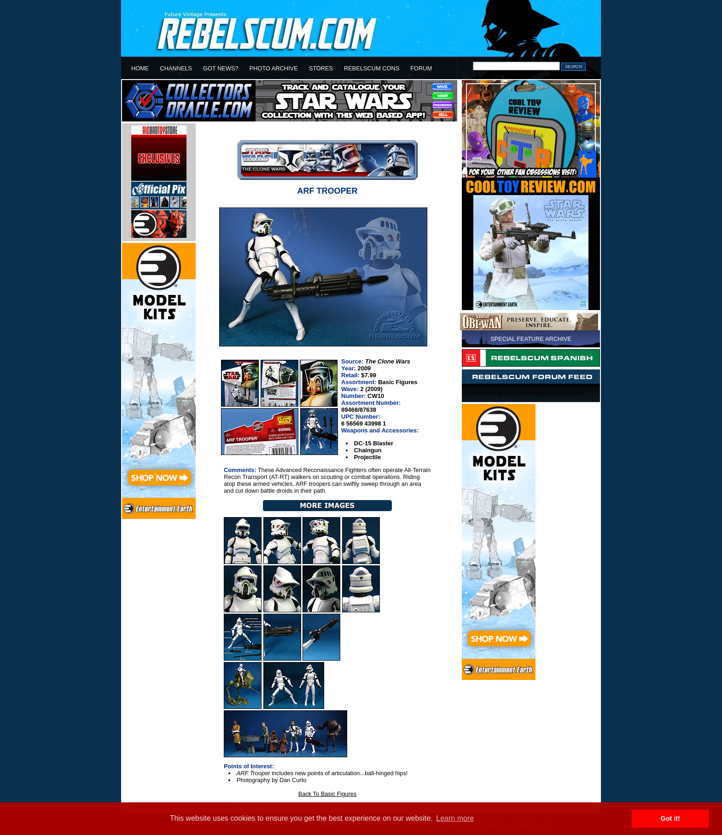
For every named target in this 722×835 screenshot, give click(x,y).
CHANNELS (176, 68)
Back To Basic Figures (327, 793)
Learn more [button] (455, 818)
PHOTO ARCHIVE (274, 68)
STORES (321, 68)
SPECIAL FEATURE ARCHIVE (530, 338)
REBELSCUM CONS (371, 68)
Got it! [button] (670, 818)
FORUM (421, 68)
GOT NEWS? (221, 68)
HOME (140, 68)
